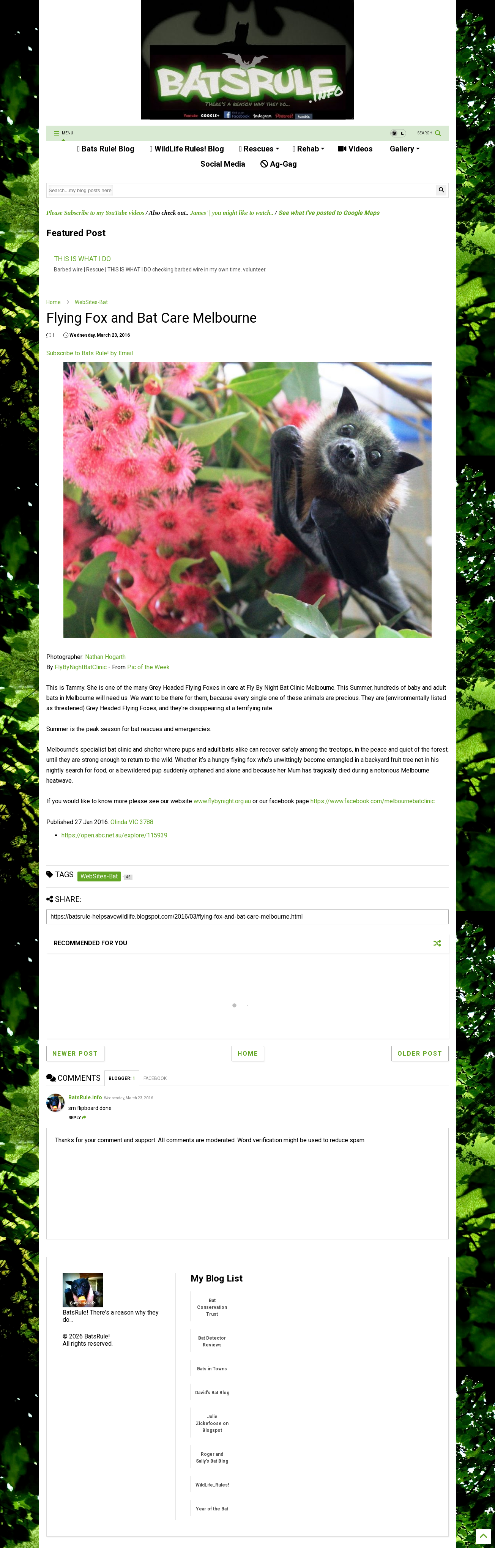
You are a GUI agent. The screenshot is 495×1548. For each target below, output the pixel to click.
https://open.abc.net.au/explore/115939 (114, 835)
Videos (355, 148)
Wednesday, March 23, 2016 (128, 1098)
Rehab (309, 148)
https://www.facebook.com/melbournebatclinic (373, 801)
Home (53, 302)
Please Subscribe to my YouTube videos (95, 213)
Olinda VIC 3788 (131, 822)
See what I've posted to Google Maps (328, 212)
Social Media (222, 164)
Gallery (404, 148)
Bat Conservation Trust (212, 1307)
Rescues (259, 148)
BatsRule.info (85, 1097)
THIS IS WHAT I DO (82, 259)
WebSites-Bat (91, 302)
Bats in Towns (212, 1368)
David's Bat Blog (212, 1392)
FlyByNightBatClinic (81, 667)
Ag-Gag (278, 164)
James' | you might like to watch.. (232, 213)
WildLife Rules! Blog (187, 148)
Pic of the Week (148, 667)
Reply (77, 1117)
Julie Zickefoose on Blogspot (212, 1423)
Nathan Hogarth (105, 657)
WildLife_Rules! (212, 1485)
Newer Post (75, 1053)
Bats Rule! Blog (105, 148)
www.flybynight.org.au (222, 801)
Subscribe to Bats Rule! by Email (89, 353)
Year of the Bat (212, 1509)
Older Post (420, 1053)
